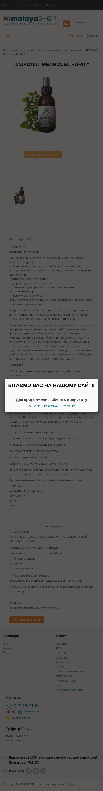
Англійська (67, 406)
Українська (50, 406)
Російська (33, 406)
